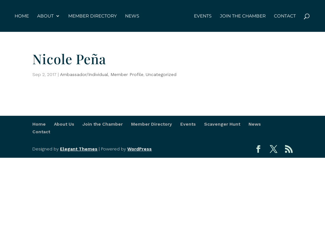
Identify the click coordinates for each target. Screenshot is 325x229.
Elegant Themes (78, 148)
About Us (64, 124)
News (132, 16)
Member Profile (126, 74)
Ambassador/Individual (84, 74)
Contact (285, 16)
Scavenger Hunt (222, 124)
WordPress (139, 148)
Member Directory (92, 16)
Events (203, 16)
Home (22, 16)
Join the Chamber (243, 16)
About (45, 16)
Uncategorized (161, 74)
